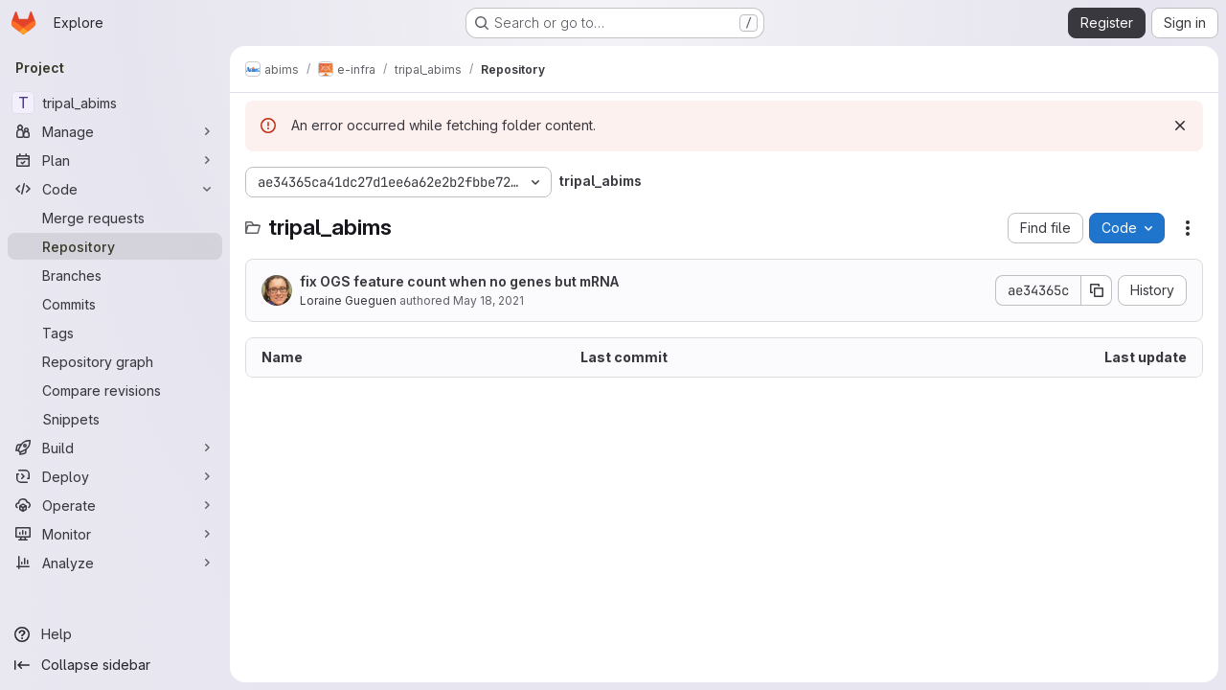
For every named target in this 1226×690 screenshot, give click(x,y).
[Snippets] (115, 418)
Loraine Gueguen (348, 300)
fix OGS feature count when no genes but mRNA (459, 281)
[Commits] (115, 303)
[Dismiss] (1180, 125)
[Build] (115, 447)
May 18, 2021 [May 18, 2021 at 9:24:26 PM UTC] (488, 300)
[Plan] (115, 160)
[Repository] (115, 246)
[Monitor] (115, 533)
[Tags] (115, 332)
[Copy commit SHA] (1096, 290)
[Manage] (115, 131)
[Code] (115, 188)
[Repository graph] (115, 361)
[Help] (115, 634)
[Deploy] (115, 476)
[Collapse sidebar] (115, 665)
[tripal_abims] (115, 102)
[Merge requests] (115, 217)
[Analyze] (115, 562)
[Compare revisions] (115, 390)
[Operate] (115, 505)
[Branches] (115, 275)
